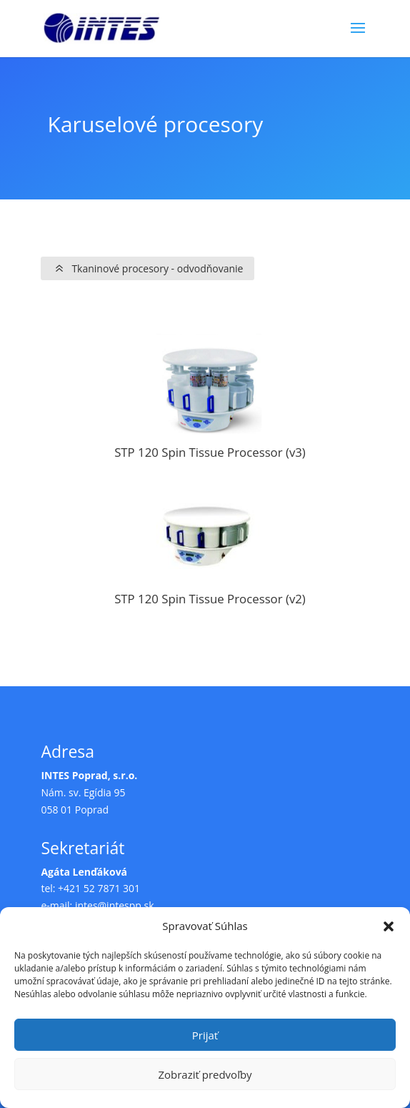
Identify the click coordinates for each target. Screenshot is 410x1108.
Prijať (205, 1035)
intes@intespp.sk (114, 905)
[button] (388, 926)
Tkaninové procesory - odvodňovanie (157, 268)
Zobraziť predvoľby (204, 1074)
